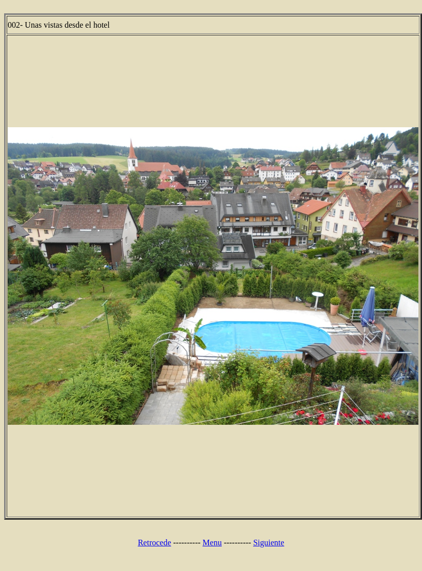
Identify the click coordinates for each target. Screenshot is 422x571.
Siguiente (268, 542)
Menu (212, 542)
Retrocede (154, 542)
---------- (186, 542)
